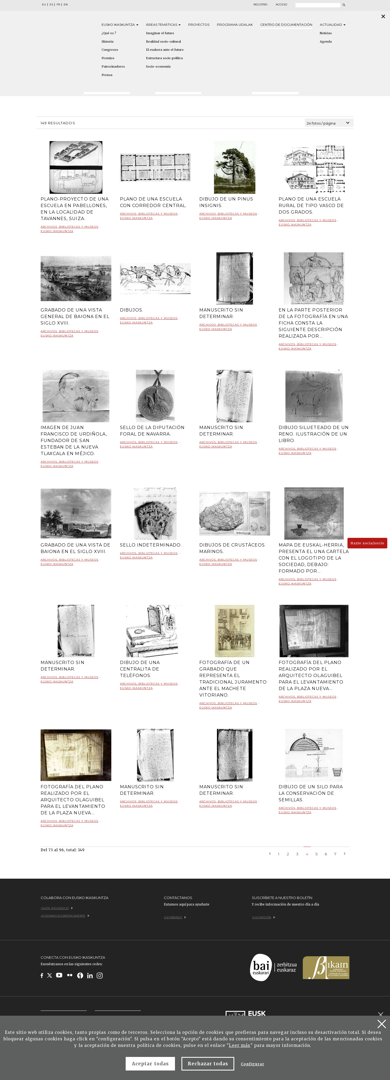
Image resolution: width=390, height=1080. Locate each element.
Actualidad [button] (333, 25)
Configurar (252, 1064)
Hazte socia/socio (367, 543)
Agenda (326, 41)
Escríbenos (175, 917)
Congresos (110, 50)
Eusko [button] (120, 25)
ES (51, 4)
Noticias (326, 33)
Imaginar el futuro (160, 33)
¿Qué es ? (109, 33)
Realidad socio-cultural (163, 41)
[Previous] (270, 853)
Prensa (107, 75)
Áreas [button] (163, 25)
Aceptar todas (150, 1064)
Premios (108, 58)
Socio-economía (158, 66)
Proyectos (198, 25)
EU (44, 4)
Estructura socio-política (164, 58)
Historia (107, 41)
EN (66, 4)
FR (58, 4)
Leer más (239, 1045)
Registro (260, 4)
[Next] (345, 853)
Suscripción (263, 917)
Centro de (286, 25)
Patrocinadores (113, 66)
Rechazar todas (208, 1064)
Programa (235, 25)
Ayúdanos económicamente (65, 915)
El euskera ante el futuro (165, 50)
